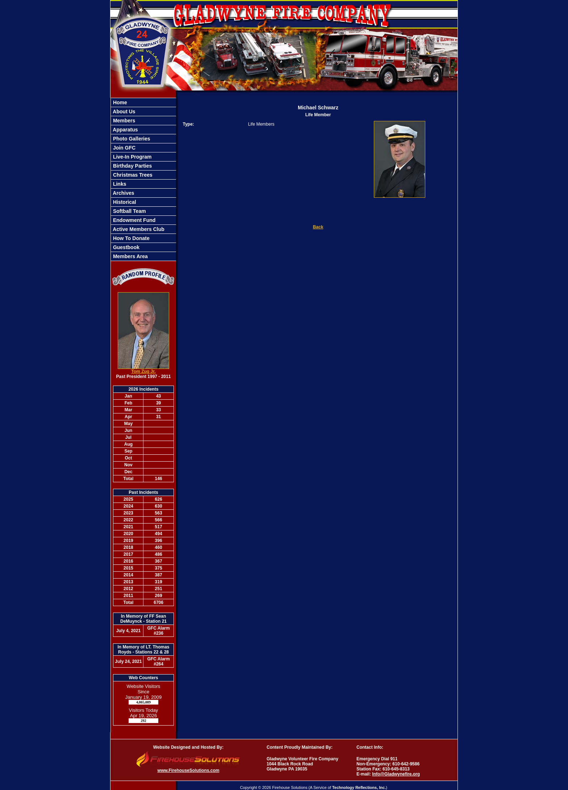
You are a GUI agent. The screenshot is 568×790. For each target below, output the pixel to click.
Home (119, 102)
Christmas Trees (132, 175)
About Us (123, 111)
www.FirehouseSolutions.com (189, 770)
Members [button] (123, 120)
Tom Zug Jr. (143, 371)
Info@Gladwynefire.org (396, 774)
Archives (123, 193)
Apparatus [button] (125, 130)
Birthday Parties (132, 166)
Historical (124, 202)
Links (119, 184)
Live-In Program (131, 157)
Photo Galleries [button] (131, 139)
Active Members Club (138, 229)
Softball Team (129, 211)
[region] (143, 179)
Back (318, 227)
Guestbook (125, 247)
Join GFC (123, 148)
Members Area (130, 256)
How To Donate (131, 238)
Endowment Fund (133, 220)
